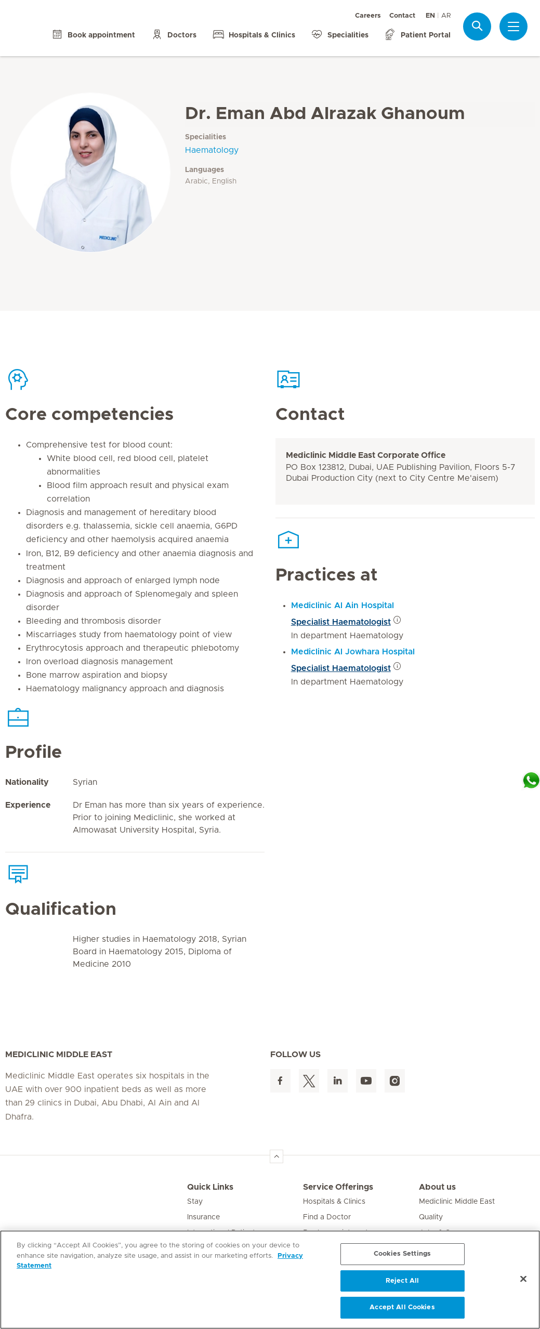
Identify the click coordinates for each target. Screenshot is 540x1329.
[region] (270, 1279)
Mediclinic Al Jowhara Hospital (353, 652)
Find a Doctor (327, 1217)
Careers (368, 15)
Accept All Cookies (402, 1307)
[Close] (523, 1279)
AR (446, 15)
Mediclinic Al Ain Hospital (342, 605)
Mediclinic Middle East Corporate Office (365, 455)
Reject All (402, 1281)
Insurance (203, 1217)
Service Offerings (338, 1187)
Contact (402, 15)
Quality (431, 1217)
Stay (195, 1201)
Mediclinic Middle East (457, 1201)
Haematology (212, 150)
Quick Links (210, 1187)
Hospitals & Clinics (334, 1201)
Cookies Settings (402, 1254)
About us (437, 1187)
